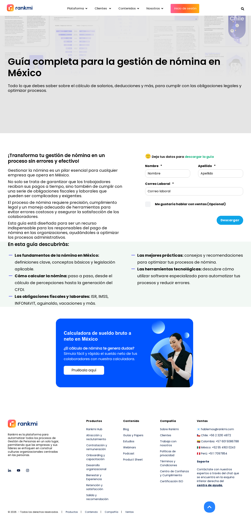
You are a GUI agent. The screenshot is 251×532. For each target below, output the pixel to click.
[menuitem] (174, 492)
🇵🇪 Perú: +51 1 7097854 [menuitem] (212, 453)
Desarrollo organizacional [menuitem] (96, 467)
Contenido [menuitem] (131, 421)
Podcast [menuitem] (128, 453)
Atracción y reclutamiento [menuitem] (96, 437)
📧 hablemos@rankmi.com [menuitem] (215, 429)
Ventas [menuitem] (202, 421)
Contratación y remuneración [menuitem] (96, 447)
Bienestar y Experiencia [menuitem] (94, 477)
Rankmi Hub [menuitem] (94, 429)
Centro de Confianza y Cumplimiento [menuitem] (174, 473)
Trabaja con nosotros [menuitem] (168, 443)
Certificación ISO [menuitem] (171, 481)
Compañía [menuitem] (168, 421)
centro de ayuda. (210, 485)
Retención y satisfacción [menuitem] (94, 487)
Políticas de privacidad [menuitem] (168, 453)
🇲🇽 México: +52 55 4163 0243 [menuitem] (216, 447)
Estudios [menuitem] (128, 441)
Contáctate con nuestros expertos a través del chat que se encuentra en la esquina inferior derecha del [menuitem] (218, 475)
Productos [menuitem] (94, 421)
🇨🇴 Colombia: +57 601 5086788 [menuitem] (218, 441)
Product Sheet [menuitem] (133, 460)
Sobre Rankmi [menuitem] (169, 429)
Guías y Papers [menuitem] (133, 435)
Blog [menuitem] (126, 429)
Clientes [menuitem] (165, 435)
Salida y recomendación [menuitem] (97, 497)
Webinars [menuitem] (129, 447)
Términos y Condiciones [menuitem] (168, 463)
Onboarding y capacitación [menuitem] (95, 457)
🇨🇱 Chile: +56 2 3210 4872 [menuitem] (214, 435)
